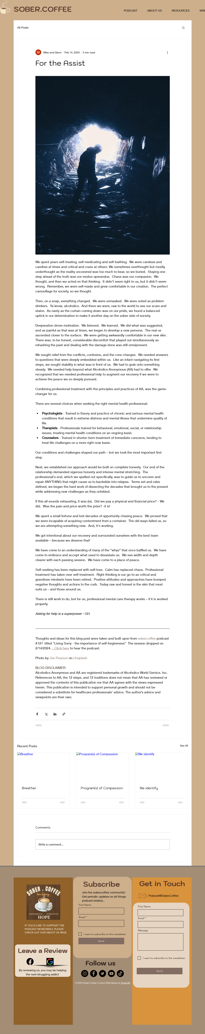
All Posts (23, 27)
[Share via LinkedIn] (55, 714)
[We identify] (161, 767)
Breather (29, 788)
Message (143, 930)
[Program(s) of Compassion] (102, 767)
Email (82, 917)
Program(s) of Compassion (102, 788)
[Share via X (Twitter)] (46, 714)
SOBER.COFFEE (43, 9)
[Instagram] (84, 973)
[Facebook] (30, 961)
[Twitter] (102, 973)
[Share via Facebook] (37, 714)
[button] (183, 27)
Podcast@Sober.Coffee (163, 895)
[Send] (101, 941)
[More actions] (167, 52)
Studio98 (125, 983)
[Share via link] (64, 714)
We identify (149, 788)
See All (184, 745)
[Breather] (43, 767)
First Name (85, 905)
